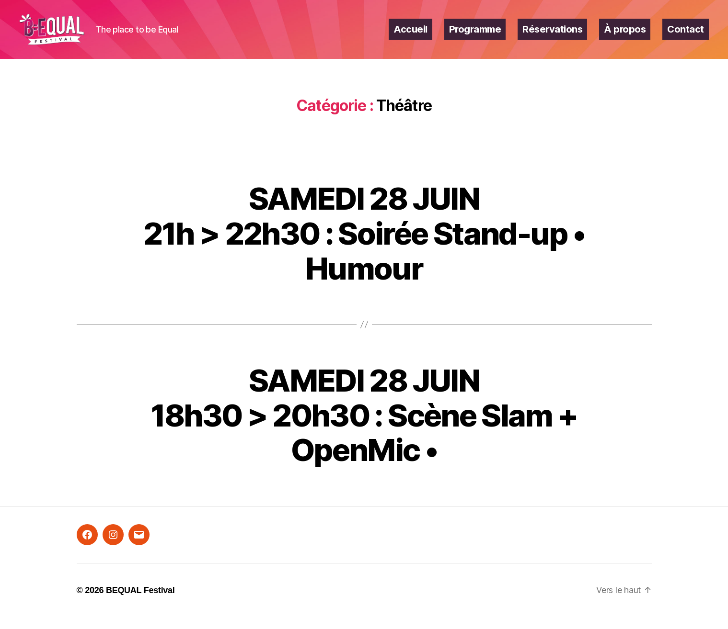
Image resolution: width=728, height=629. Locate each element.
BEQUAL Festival (140, 602)
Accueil (410, 35)
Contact (685, 35)
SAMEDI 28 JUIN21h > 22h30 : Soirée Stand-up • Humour (364, 244)
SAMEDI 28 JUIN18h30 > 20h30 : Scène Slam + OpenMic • (364, 426)
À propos (625, 35)
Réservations (552, 35)
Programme (475, 35)
